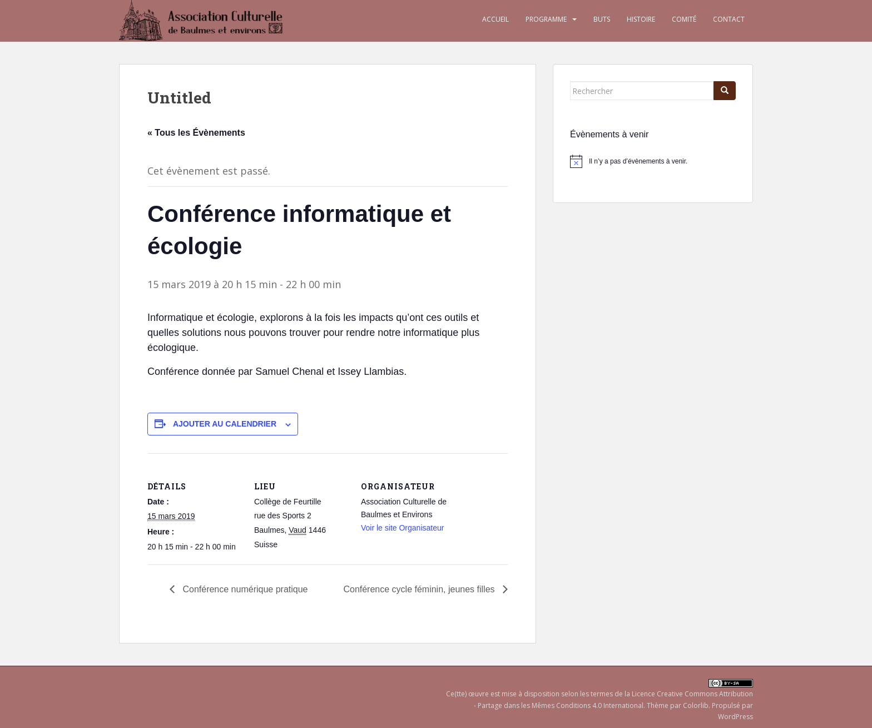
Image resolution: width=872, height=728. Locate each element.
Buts (601, 19)
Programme (546, 19)
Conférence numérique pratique (244, 589)
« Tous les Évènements (196, 132)
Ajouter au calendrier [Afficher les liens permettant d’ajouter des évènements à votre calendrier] (224, 423)
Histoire (641, 19)
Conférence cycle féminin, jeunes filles (420, 589)
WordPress (735, 716)
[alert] (653, 161)
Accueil (495, 19)
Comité (684, 19)
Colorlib (695, 705)
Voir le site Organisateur (402, 527)
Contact (729, 19)
